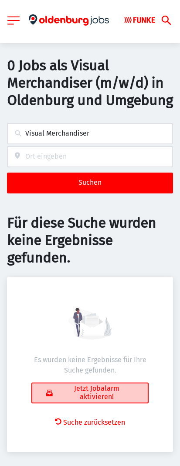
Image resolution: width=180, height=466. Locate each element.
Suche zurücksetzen (90, 422)
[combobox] (90, 133)
